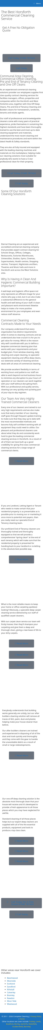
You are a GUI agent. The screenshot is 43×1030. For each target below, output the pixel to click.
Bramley (10, 995)
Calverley (11, 992)
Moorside (11, 981)
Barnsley (27, 1026)
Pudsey (32, 1021)
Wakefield (32, 1024)
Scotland (11, 983)
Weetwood (12, 1004)
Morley (17, 1024)
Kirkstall (10, 989)
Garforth (24, 1024)
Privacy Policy (36, 1016)
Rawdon (10, 998)
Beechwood (12, 978)
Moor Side (11, 1001)
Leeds (38, 1021)
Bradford (9, 1024)
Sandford (11, 986)
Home (22, 1019)
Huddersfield (17, 1026)
